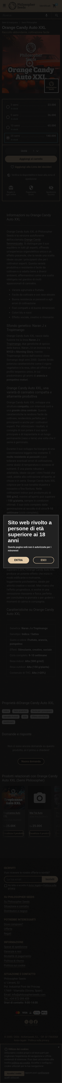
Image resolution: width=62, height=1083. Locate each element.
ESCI (43, 560)
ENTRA (18, 560)
